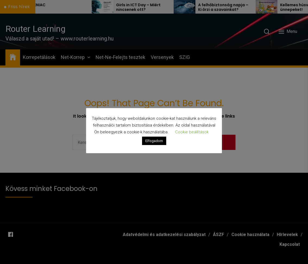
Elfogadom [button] (154, 141)
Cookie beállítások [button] (192, 132)
